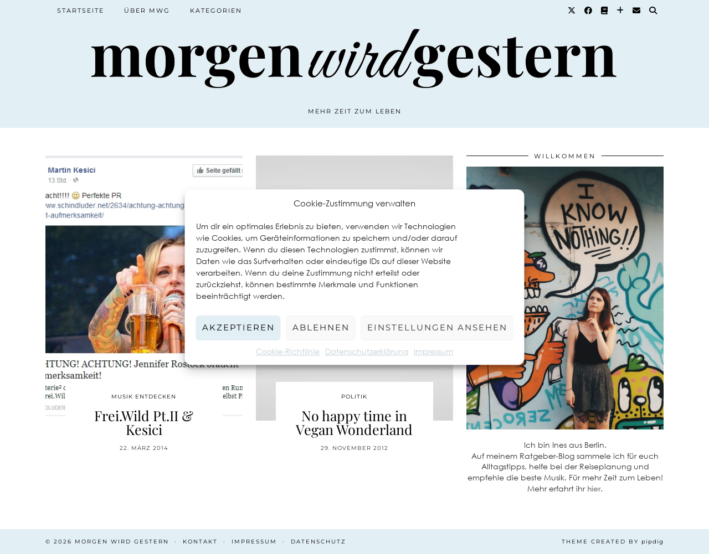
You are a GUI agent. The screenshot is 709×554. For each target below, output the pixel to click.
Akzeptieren (238, 327)
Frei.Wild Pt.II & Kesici (143, 422)
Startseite (80, 10)
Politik (354, 396)
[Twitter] (572, 10)
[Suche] (653, 10)
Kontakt (200, 541)
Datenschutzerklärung (366, 351)
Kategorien (216, 10)
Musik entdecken (143, 396)
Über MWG (147, 10)
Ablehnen (321, 327)
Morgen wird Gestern (122, 541)
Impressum (433, 351)
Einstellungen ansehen (437, 327)
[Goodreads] (605, 10)
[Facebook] (588, 10)
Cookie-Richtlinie (288, 351)
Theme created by (613, 541)
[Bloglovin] (620, 10)
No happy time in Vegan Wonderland (354, 422)
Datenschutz (318, 541)
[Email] (637, 10)
